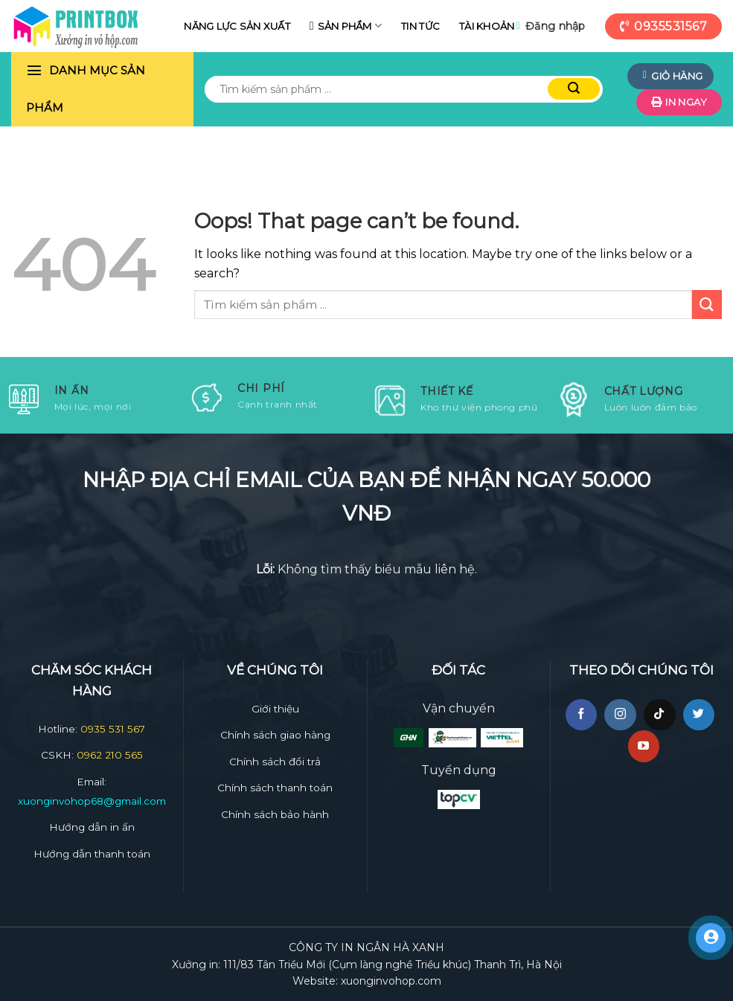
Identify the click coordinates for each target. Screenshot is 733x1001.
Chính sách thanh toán (275, 788)
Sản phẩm (350, 26)
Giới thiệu (275, 709)
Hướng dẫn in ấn (92, 827)
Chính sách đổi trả (275, 761)
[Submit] (707, 304)
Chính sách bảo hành (275, 814)
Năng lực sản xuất (236, 26)
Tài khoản (486, 26)
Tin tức (420, 26)
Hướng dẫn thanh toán (91, 854)
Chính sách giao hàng (275, 735)
